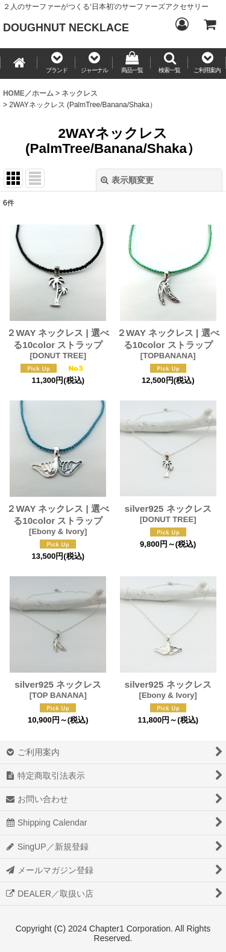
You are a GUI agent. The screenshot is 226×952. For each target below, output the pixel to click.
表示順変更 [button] (127, 180)
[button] (56, 63)
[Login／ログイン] (181, 24)
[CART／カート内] (209, 24)
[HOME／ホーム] (18, 63)
